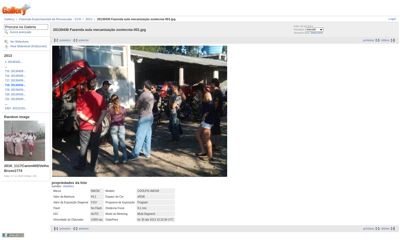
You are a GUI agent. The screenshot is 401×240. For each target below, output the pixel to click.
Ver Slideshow (19, 41)
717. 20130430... (15, 80)
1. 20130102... (13, 61)
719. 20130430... (15, 89)
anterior (84, 40)
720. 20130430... (15, 94)
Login (392, 19)
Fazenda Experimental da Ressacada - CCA (50, 19)
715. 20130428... (15, 71)
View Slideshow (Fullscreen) (28, 46)
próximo (368, 40)
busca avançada (20, 32)
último (385, 40)
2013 (89, 19)
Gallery (9, 19)
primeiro (65, 40)
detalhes (68, 186)
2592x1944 (317, 32)
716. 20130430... (15, 75)
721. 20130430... (15, 99)
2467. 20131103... (16, 108)
